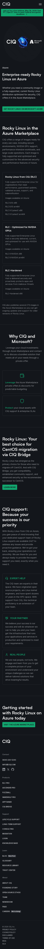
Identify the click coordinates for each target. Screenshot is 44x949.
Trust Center (8, 870)
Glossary (7, 861)
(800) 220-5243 (9, 760)
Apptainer (7, 802)
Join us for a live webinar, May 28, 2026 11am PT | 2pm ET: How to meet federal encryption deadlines (22, 12)
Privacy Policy (9, 930)
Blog (9, 856)
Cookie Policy (8, 932)
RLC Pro (6, 783)
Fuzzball (6, 792)
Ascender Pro (8, 788)
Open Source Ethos (11, 892)
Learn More (10, 487)
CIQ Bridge (7, 807)
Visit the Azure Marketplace (19, 724)
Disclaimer (7, 935)
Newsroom (7, 902)
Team (4, 897)
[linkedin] (3, 770)
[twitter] (8, 769)
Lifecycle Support (11, 819)
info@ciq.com (8, 765)
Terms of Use (8, 938)
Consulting (8, 829)
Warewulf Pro (9, 797)
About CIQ (7, 883)
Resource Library (10, 865)
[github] (12, 770)
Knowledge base (10, 843)
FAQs (4, 907)
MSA (4, 941)
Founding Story (10, 888)
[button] (40, 4)
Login (5, 838)
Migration (7, 834)
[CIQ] (6, 4)
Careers (11, 911)
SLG (4, 944)
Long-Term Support (11, 824)
